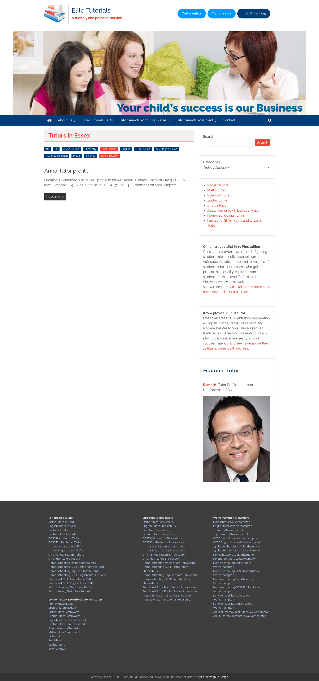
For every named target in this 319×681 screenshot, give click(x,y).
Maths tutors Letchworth (63, 611)
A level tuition (71, 149)
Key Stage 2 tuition (57, 155)
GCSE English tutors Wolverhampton (236, 542)
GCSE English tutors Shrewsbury (163, 542)
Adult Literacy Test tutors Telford (69, 591)
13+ (56, 149)
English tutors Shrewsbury (159, 526)
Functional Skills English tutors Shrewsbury (170, 591)
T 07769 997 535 (254, 13)
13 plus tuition (217, 205)
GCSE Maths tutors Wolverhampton (235, 538)
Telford (75, 558)
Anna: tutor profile (66, 171)
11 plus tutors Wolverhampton (232, 534)
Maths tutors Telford (61, 522)
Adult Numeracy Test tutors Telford (70, 587)
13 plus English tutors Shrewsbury (164, 550)
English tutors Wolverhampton (232, 526)
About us (65, 120)
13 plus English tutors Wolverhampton (237, 550)
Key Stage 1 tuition (166, 149)
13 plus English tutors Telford (66, 550)
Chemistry (90, 149)
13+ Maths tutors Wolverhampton (234, 554)
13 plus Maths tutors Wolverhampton (236, 546)
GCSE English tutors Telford (65, 542)
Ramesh (209, 385)
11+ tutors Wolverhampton (229, 530)
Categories (211, 162)
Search (208, 137)
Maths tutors (217, 190)
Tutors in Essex (109, 155)
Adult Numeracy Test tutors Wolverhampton (241, 611)
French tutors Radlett (61, 603)
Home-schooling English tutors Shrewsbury (170, 575)
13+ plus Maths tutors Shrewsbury (164, 554)
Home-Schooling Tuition (226, 215)
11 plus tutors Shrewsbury (159, 534)
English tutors (217, 185)
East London (109, 149)
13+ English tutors (59, 558)
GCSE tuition (143, 149)
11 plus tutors (56, 644)
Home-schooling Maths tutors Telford (72, 562)
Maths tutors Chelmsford (64, 632)
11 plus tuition (217, 200)
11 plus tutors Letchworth (64, 615)
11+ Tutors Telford (59, 530)
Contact (229, 120)
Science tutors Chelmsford (65, 628)
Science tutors (218, 195)
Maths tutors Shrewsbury (158, 522)
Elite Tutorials (91, 10)
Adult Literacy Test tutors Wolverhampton (239, 615)
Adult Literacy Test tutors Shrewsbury (166, 599)
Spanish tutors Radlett (62, 607)
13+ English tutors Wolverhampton (235, 558)
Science (90, 155)
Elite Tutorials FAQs (97, 120)
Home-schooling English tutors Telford (73, 571)
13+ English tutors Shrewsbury (161, 558)
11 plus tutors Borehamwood (66, 624)
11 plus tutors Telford (61, 534)
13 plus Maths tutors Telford (65, 546)
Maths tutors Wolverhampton (231, 522)
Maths (76, 155)
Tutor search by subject (194, 120)
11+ (47, 149)
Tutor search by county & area (143, 120)
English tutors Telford (62, 526)
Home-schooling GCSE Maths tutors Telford (76, 566)
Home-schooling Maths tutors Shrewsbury (169, 562)
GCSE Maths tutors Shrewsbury (162, 538)
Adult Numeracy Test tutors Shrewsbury (168, 595)
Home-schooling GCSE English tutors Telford (77, 575)
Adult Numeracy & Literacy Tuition (234, 210)
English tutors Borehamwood (67, 620)
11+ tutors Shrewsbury (156, 530)
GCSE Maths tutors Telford (65, 538)
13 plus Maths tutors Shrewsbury (163, 546)
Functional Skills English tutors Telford (72, 583)
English (126, 149)
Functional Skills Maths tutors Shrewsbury (169, 587)
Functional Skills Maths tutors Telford (71, 579)
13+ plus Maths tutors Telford (66, 554)
